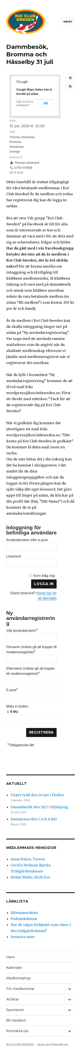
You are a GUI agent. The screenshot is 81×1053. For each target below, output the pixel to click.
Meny (68, 21)
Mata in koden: (17, 706)
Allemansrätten (24, 913)
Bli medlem (16, 1020)
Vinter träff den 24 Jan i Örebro (37, 795)
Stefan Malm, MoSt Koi (30, 877)
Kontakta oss (17, 1031)
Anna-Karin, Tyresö (28, 859)
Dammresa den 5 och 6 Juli (34, 819)
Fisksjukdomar (24, 919)
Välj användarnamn (22, 630)
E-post (16, 172)
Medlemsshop (18, 978)
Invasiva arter (23, 937)
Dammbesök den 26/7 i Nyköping (39, 807)
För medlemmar (20, 989)
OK (46, 103)
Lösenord (13, 556)
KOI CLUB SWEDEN (19, 1045)
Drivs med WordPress (52, 1045)
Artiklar (12, 999)
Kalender (14, 968)
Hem (10, 957)
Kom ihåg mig (44, 576)
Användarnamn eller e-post (27, 540)
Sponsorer (15, 1010)
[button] (70, 87)
